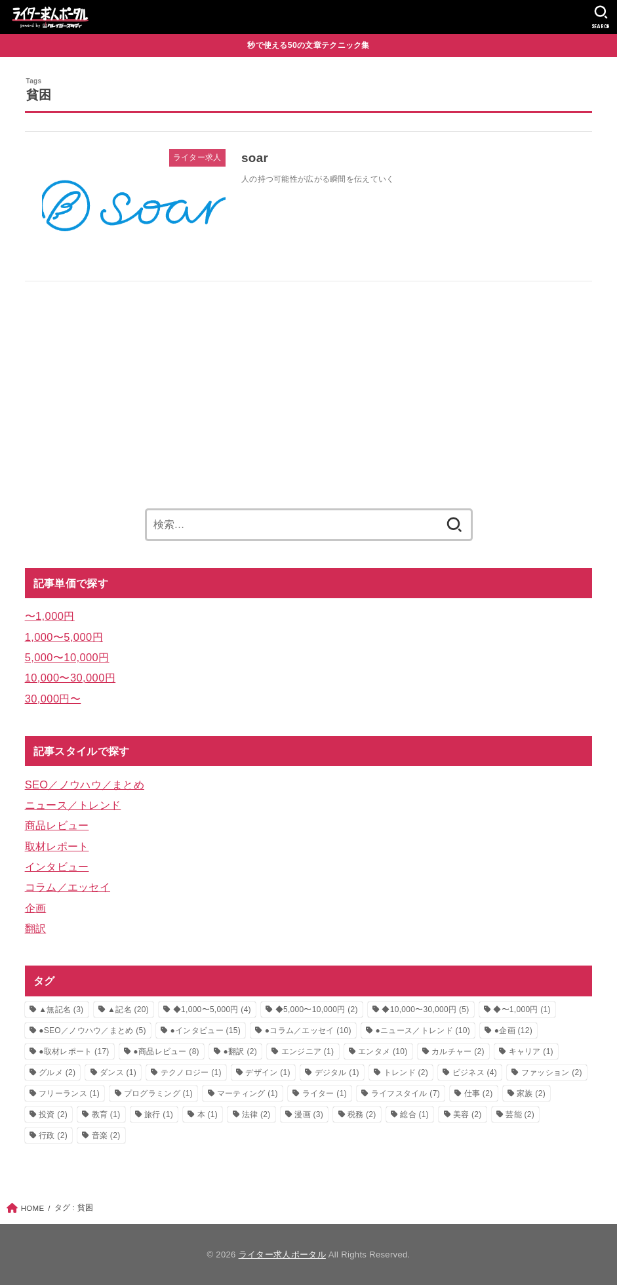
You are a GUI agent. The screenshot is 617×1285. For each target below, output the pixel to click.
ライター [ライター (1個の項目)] (324, 1093)
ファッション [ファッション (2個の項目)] (551, 1072)
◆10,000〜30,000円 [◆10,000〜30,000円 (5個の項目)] (425, 1009)
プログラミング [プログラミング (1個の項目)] (158, 1093)
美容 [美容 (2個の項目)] (467, 1114)
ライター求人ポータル (282, 1254)
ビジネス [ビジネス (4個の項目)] (474, 1072)
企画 (36, 908)
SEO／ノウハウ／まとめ (84, 784)
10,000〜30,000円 (70, 677)
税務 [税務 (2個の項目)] (362, 1114)
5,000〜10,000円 (67, 657)
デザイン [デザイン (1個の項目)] (267, 1072)
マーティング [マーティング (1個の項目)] (247, 1093)
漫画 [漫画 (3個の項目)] (308, 1114)
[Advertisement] (309, 389)
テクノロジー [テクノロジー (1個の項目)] (191, 1072)
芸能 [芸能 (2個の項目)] (520, 1114)
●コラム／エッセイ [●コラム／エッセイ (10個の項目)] (308, 1030)
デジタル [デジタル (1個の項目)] (337, 1072)
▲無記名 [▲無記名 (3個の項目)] (61, 1009)
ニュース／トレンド (73, 805)
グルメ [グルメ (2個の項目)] (57, 1072)
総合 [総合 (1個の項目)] (414, 1114)
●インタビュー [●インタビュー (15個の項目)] (205, 1030)
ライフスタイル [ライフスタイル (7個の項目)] (405, 1093)
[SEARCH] (601, 17)
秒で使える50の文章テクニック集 (308, 45)
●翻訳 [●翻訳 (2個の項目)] (240, 1051)
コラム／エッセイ (67, 887)
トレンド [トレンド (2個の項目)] (406, 1072)
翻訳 (36, 928)
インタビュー (57, 866)
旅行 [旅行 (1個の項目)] (158, 1114)
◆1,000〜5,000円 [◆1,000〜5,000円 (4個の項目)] (212, 1009)
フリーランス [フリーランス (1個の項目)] (69, 1093)
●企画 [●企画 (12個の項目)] (513, 1030)
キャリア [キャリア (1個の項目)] (531, 1051)
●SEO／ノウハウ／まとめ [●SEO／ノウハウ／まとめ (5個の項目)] (92, 1030)
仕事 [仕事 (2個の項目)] (478, 1093)
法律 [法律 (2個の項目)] (256, 1114)
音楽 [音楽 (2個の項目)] (106, 1135)
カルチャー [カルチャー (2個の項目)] (458, 1051)
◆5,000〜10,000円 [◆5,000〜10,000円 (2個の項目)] (316, 1009)
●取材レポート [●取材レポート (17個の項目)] (74, 1051)
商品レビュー (57, 825)
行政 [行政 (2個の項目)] (53, 1135)
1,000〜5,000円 (64, 637)
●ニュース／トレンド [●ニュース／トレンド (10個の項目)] (423, 1030)
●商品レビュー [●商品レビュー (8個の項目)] (166, 1051)
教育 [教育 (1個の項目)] (106, 1114)
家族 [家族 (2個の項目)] (531, 1093)
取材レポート (57, 846)
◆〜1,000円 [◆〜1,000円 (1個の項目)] (522, 1009)
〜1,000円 (50, 616)
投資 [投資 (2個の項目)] (53, 1114)
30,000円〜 (53, 698)
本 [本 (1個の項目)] (207, 1114)
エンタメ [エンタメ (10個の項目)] (382, 1051)
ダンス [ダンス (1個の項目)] (118, 1072)
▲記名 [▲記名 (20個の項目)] (128, 1009)
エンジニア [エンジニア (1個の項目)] (307, 1051)
